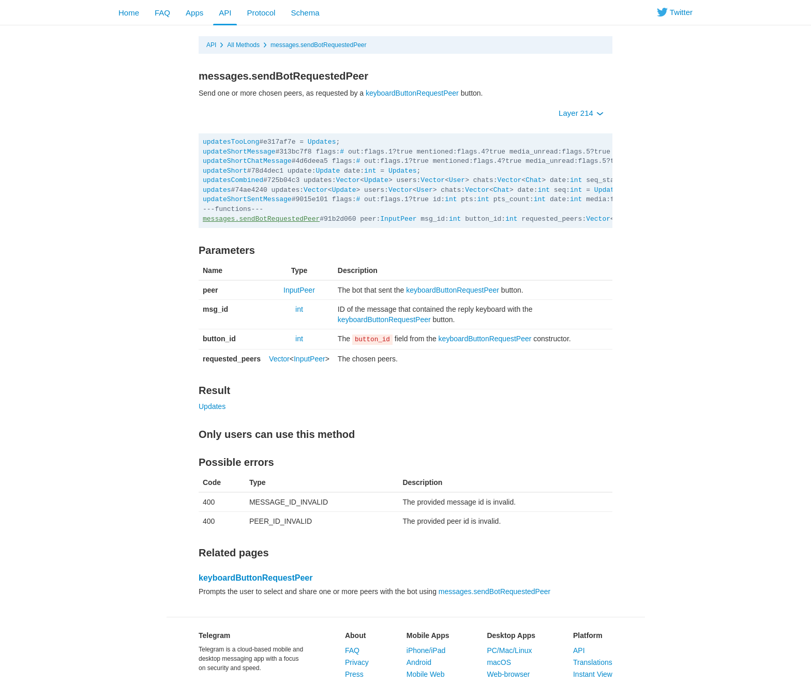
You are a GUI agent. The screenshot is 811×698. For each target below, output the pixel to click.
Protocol (261, 12)
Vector (348, 180)
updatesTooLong (231, 142)
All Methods (243, 45)
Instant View (592, 674)
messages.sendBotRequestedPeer (318, 45)
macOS (499, 662)
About (355, 635)
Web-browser (508, 674)
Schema (305, 12)
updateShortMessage (239, 152)
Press (354, 674)
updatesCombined (233, 180)
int (370, 171)
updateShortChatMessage (247, 161)
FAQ (162, 12)
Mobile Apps (428, 635)
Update (328, 171)
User (457, 180)
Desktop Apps (511, 635)
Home (128, 12)
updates (217, 190)
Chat (533, 180)
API (225, 12)
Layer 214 (581, 113)
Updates (322, 142)
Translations (592, 662)
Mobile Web (426, 674)
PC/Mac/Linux (509, 650)
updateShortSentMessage (247, 199)
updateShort (225, 171)
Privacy (357, 662)
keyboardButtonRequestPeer (412, 93)
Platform (588, 635)
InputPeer (398, 219)
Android (419, 662)
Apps (194, 12)
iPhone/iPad (426, 650)
